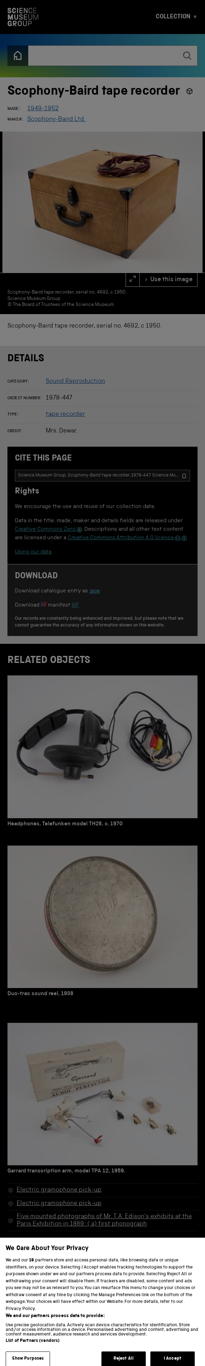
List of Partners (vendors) (33, 1346)
